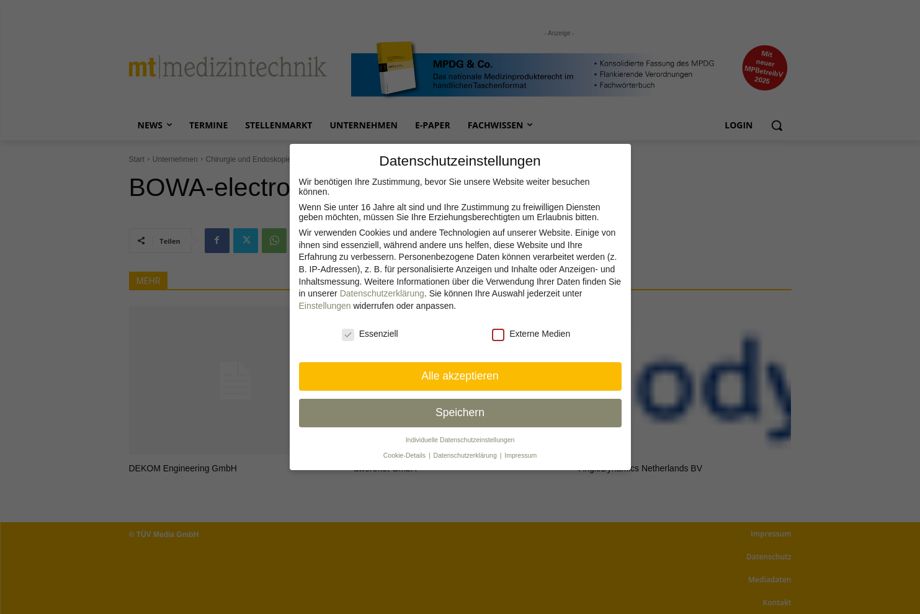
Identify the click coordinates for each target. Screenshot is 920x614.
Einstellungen (325, 306)
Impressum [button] (520, 455)
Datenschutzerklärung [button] (466, 455)
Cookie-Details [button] (405, 455)
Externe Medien (531, 334)
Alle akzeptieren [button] (460, 376)
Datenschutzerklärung (382, 293)
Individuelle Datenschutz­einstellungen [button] (460, 439)
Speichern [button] (460, 412)
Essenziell (370, 334)
